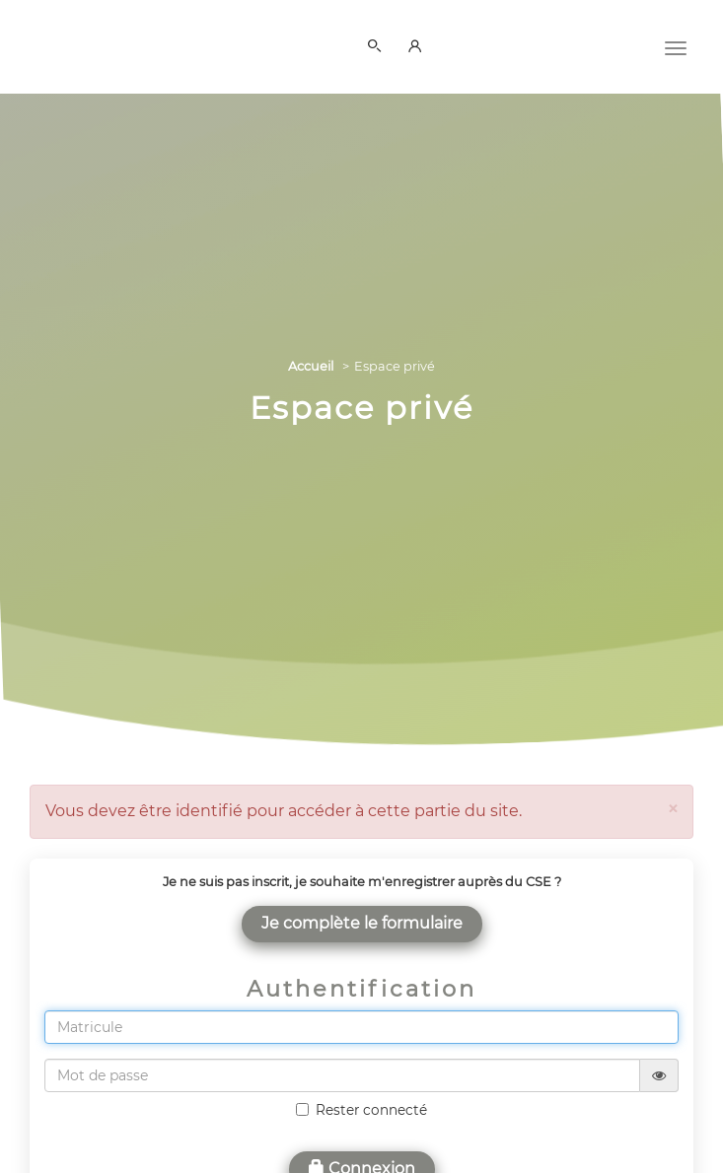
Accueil (310, 366)
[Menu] (675, 46)
